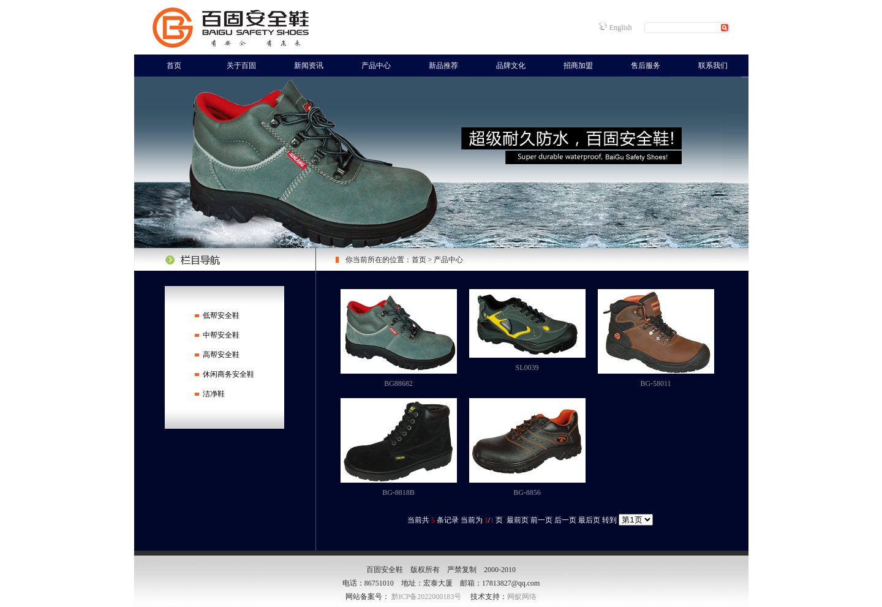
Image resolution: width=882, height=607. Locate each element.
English (620, 27)
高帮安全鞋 (221, 354)
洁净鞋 (214, 394)
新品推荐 (443, 65)
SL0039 (526, 367)
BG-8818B (398, 492)
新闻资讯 (308, 65)
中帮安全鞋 (221, 335)
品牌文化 (511, 65)
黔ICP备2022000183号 (426, 596)
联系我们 (713, 65)
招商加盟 (578, 65)
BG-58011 (655, 383)
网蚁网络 (522, 596)
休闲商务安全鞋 (228, 374)
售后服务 (645, 65)
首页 (174, 65)
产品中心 (376, 65)
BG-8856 (527, 492)
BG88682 (398, 383)
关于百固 (241, 65)
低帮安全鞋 (221, 315)
